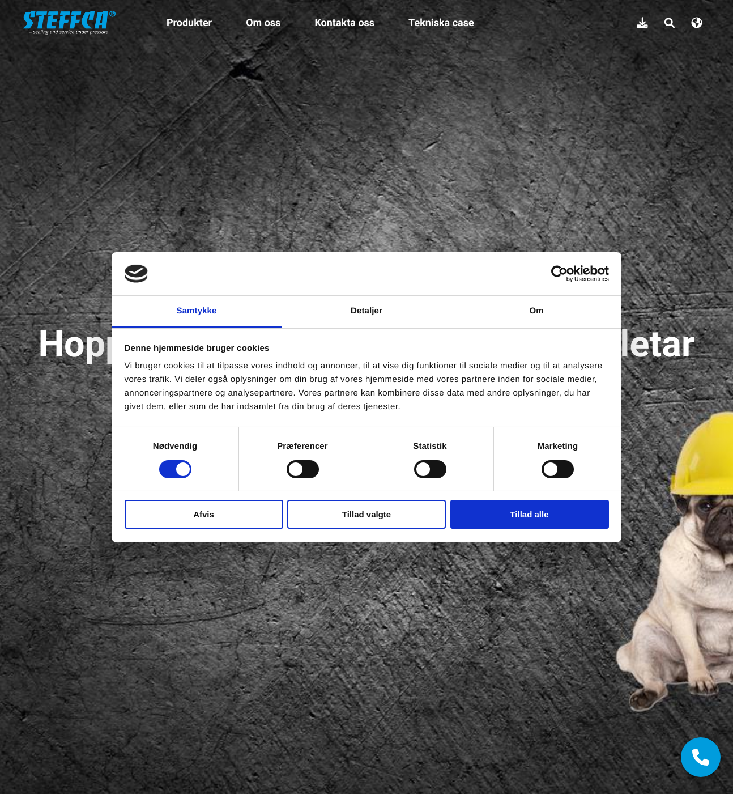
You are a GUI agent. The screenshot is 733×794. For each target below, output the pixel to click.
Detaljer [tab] (366, 311)
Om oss (263, 22)
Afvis (203, 514)
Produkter (189, 22)
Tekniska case (441, 22)
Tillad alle (529, 514)
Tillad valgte (366, 514)
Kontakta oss (344, 22)
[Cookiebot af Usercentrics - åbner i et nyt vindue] (559, 273)
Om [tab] (536, 311)
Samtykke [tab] (197, 311)
